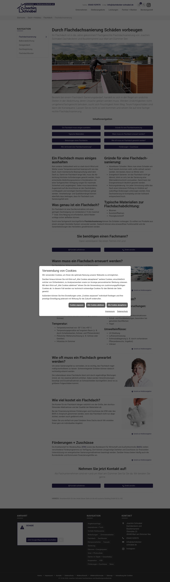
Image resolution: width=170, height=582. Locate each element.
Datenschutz (122, 311)
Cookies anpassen (77, 305)
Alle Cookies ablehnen (95, 305)
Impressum (110, 311)
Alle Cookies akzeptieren (117, 305)
